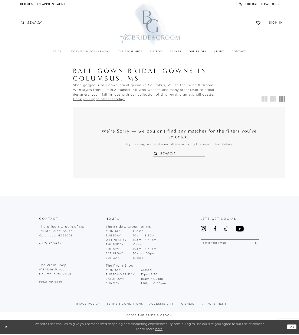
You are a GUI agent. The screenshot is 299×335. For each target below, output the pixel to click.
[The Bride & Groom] (149, 24)
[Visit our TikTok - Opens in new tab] (226, 229)
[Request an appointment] (43, 4)
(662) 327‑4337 (51, 244)
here (158, 330)
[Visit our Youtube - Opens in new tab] (240, 230)
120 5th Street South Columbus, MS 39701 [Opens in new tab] (55, 234)
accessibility (162, 305)
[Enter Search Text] (39, 23)
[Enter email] (230, 244)
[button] (265, 99)
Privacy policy (86, 305)
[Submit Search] (23, 23)
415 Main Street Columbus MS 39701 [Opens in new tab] (55, 273)
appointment (215, 305)
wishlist (188, 305)
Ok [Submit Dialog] (291, 328)
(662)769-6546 (50, 283)
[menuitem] (43, 4)
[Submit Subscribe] (255, 244)
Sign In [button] (276, 22)
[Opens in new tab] (99, 99)
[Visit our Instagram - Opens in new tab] (203, 230)
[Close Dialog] (7, 328)
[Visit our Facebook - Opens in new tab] (215, 229)
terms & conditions (125, 305)
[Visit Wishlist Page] (259, 23)
